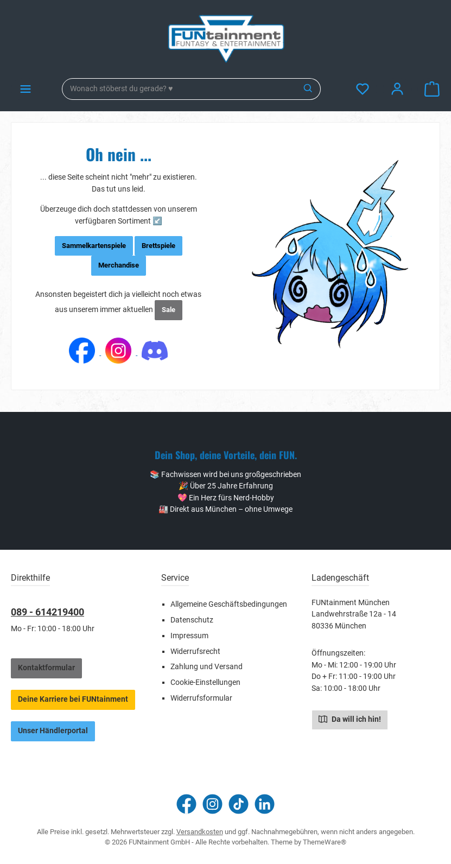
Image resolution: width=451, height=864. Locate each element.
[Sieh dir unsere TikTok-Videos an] (238, 804)
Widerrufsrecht (195, 651)
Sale (168, 310)
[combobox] (179, 89)
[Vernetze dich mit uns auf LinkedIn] (264, 804)
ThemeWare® (324, 842)
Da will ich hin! (350, 718)
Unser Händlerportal (53, 730)
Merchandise (118, 265)
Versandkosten (199, 832)
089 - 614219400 (47, 612)
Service (175, 578)
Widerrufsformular (201, 698)
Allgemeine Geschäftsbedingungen (228, 604)
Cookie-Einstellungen (205, 682)
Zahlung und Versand (206, 666)
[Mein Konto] (397, 89)
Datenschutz (191, 620)
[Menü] (25, 89)
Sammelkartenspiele (94, 246)
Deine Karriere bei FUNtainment (73, 699)
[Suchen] (308, 89)
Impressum (189, 635)
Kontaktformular (46, 667)
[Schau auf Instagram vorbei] (212, 804)
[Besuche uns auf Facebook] (186, 804)
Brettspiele (158, 246)
